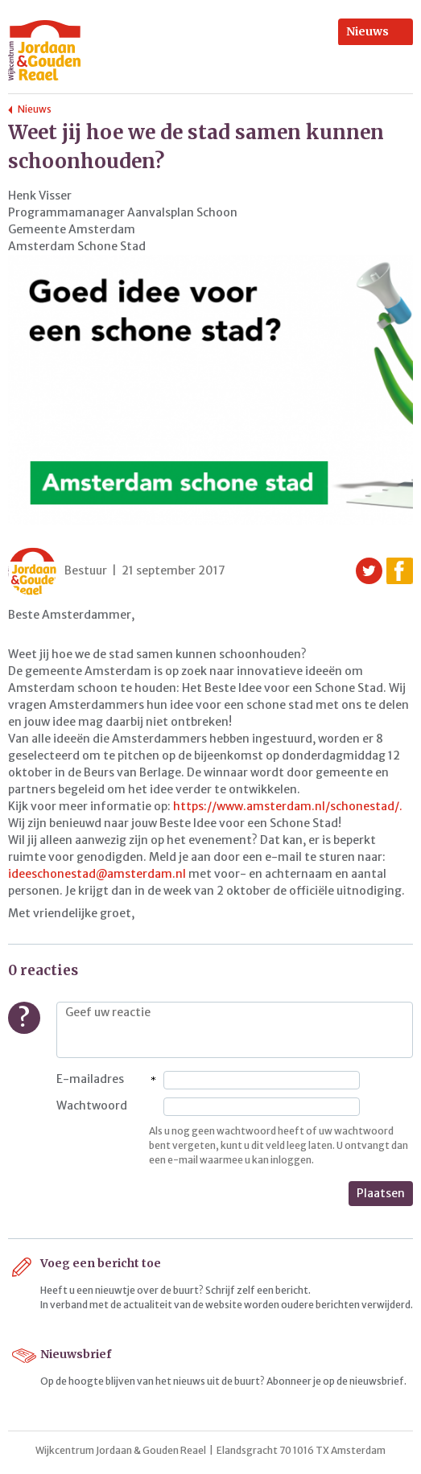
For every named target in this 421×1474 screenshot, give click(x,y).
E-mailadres (90, 1079)
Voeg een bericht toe (100, 1263)
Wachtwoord (91, 1105)
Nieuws (367, 31)
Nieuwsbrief (75, 1354)
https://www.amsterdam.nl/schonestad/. (287, 806)
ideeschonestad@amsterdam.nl (97, 874)
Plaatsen (381, 1193)
